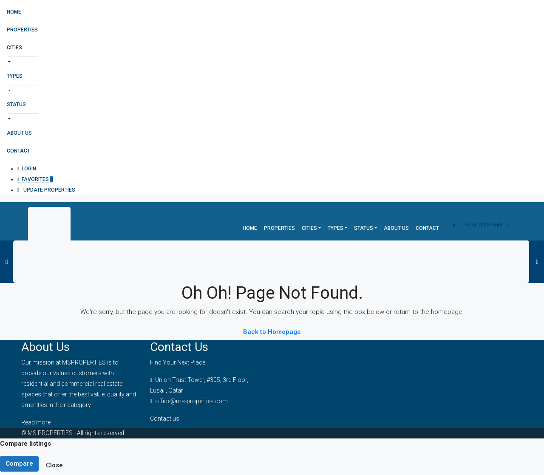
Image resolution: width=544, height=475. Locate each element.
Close (54, 465)
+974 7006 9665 (480, 225)
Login (26, 169)
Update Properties (46, 190)
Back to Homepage (272, 332)
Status (16, 104)
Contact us (164, 418)
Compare (19, 463)
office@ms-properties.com (191, 401)
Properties (22, 30)
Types (15, 76)
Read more (36, 422)
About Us (19, 133)
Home (14, 12)
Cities (14, 48)
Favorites (35, 179)
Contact (18, 151)
